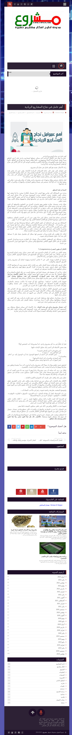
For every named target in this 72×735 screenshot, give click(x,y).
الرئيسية (37, 112)
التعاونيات (61, 672)
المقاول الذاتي (60, 680)
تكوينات (61, 686)
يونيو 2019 (60, 639)
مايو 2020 (61, 621)
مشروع (44, 732)
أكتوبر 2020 (60, 615)
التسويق (61, 669)
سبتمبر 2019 (60, 636)
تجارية (62, 683)
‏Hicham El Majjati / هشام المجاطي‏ (50, 505)
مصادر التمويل (60, 700)
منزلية (62, 702)
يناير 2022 (60, 594)
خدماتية (61, 689)
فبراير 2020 (60, 630)
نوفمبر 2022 (60, 583)
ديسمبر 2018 (59, 651)
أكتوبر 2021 (60, 597)
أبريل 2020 (60, 624)
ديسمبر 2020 (59, 609)
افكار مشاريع (20, 112)
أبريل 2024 (60, 577)
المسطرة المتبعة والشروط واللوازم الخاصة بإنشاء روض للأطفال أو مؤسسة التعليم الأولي (53, 531)
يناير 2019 (60, 648)
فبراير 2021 (60, 603)
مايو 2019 (61, 642)
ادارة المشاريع (29, 112)
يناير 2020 (60, 633)
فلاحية (62, 697)
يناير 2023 (60, 580)
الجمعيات (61, 675)
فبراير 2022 (60, 591)
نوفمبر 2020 (60, 612)
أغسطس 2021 (59, 600)
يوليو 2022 (60, 586)
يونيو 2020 (60, 618)
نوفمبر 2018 (60, 654)
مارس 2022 (60, 589)
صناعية (62, 694)
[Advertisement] (33, 326)
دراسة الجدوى (11, 112)
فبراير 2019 (60, 645)
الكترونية (61, 678)
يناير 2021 (60, 606)
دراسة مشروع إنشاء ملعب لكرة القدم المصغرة (53, 557)
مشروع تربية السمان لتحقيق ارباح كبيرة (23, 530)
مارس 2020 (60, 627)
